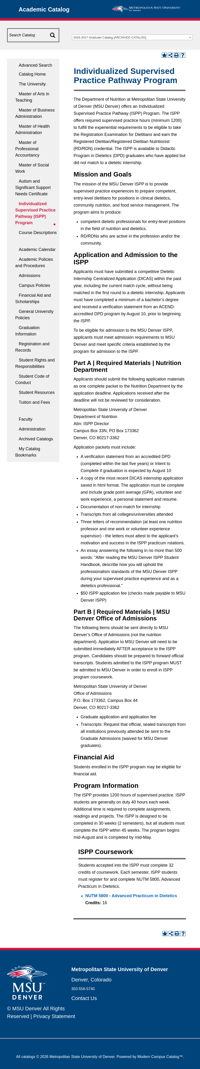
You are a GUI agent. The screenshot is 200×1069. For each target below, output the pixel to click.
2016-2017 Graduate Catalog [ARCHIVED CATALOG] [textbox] (109, 37)
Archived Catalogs (36, 439)
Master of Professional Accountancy (27, 149)
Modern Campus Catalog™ (160, 1057)
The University (32, 84)
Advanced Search (35, 65)
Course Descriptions (38, 232)
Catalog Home (32, 74)
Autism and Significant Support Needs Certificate (33, 187)
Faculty (25, 419)
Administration (32, 429)
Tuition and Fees (34, 402)
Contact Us (84, 998)
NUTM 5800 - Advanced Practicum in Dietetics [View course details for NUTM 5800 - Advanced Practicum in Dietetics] (131, 895)
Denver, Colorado (91, 980)
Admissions (29, 275)
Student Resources (37, 392)
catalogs (28, 1057)
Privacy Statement (54, 1016)
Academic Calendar (37, 249)
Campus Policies (34, 285)
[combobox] (132, 37)
